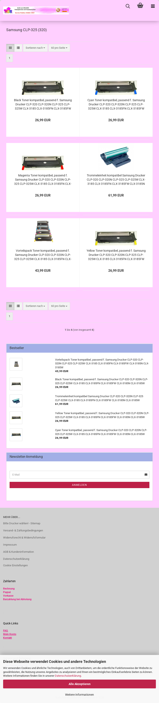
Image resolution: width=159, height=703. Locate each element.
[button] (10, 48)
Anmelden (79, 485)
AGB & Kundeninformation (18, 551)
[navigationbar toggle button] (152, 6)
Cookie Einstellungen (15, 565)
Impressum (10, 544)
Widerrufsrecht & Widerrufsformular (24, 537)
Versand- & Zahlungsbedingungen (23, 530)
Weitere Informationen (79, 694)
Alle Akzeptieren (80, 684)
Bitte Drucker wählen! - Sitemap (21, 523)
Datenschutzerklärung (68, 675)
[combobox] (35, 48)
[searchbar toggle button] (127, 6)
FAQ (5, 630)
